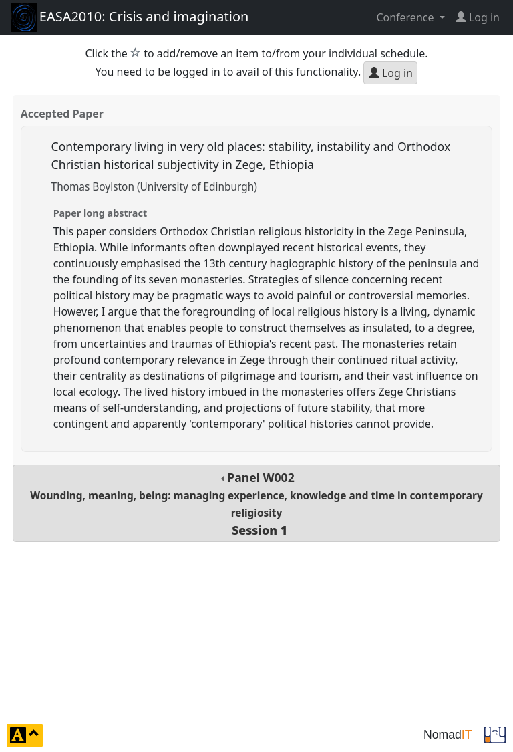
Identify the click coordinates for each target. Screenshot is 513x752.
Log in (391, 73)
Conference (406, 17)
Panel (256, 503)
